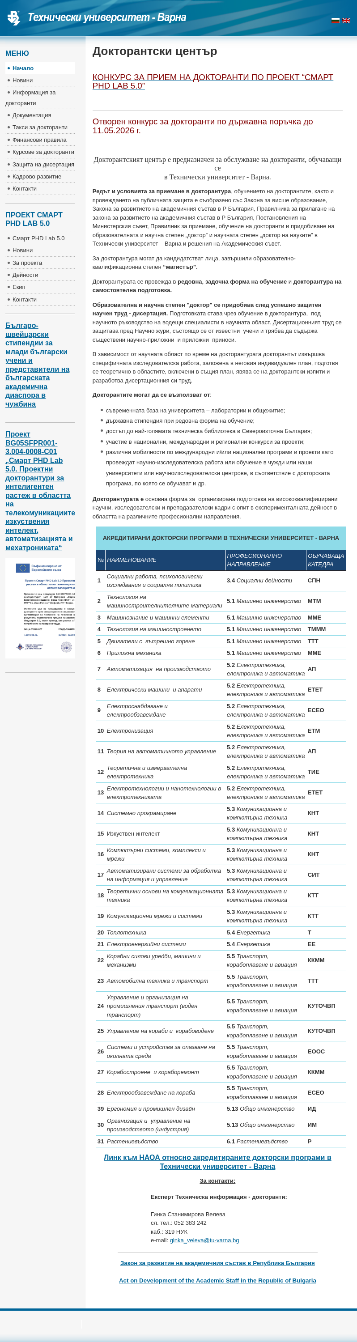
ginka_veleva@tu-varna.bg (204, 1240)
